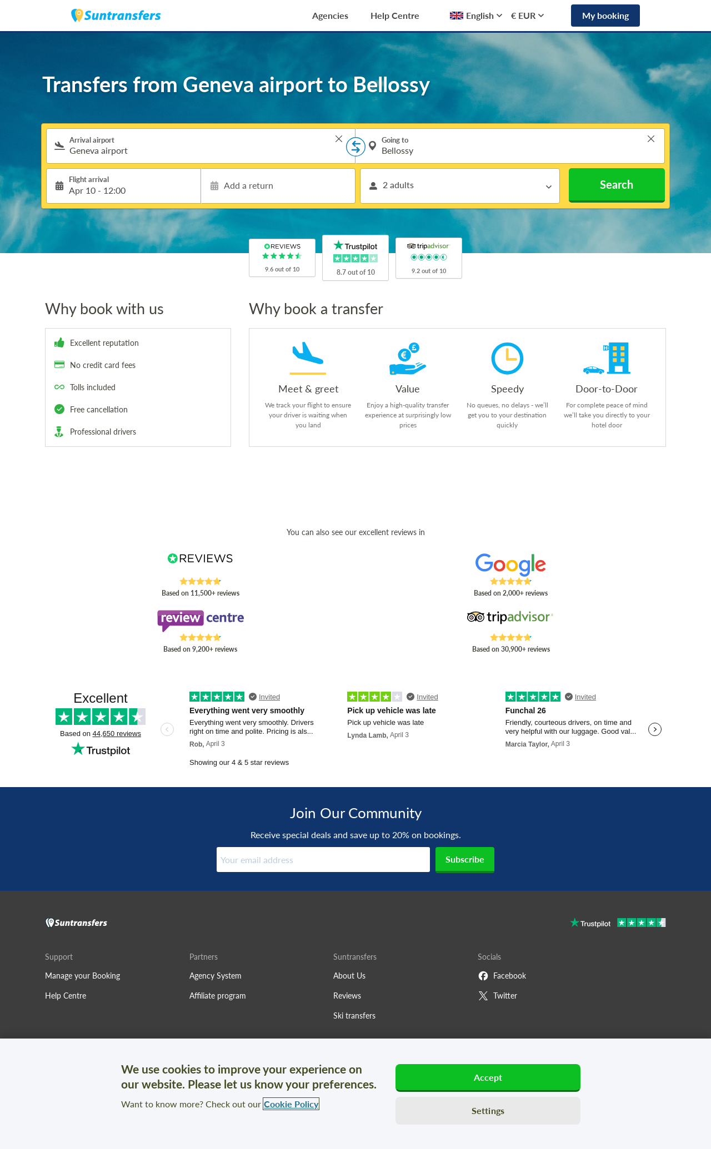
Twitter (497, 995)
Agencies (330, 15)
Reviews (347, 995)
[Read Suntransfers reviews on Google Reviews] (511, 565)
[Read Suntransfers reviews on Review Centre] (200, 621)
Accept (488, 1077)
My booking (605, 15)
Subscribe (464, 859)
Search (616, 184)
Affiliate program (217, 995)
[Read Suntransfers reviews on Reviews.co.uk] (200, 565)
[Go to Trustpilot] (618, 924)
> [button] (339, 138)
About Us (349, 975)
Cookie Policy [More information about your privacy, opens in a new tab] (291, 1103)
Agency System (215, 975)
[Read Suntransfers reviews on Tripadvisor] (511, 621)
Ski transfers (354, 1015)
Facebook (502, 975)
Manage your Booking (82, 975)
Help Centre (394, 15)
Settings (488, 1110)
